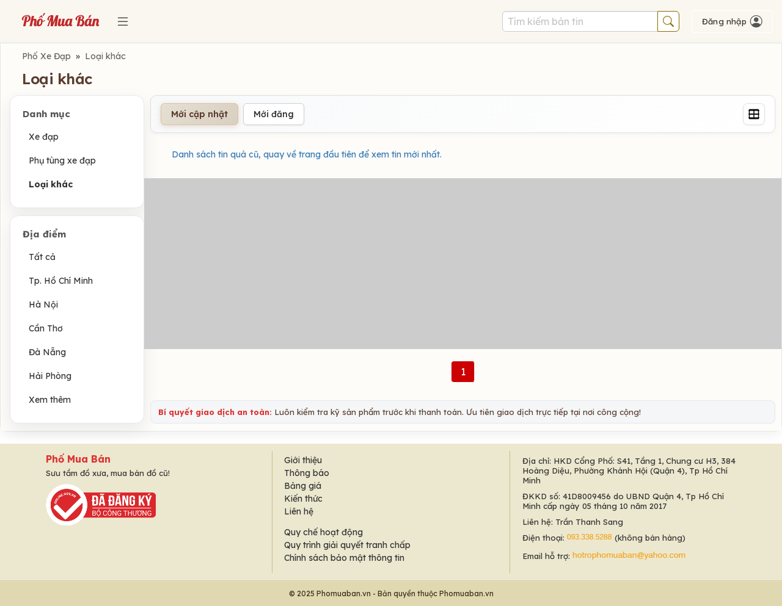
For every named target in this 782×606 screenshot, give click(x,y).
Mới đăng (274, 114)
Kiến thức (303, 498)
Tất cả (42, 256)
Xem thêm (50, 399)
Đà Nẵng (47, 352)
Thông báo (306, 472)
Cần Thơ (46, 328)
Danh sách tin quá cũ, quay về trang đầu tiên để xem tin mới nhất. (307, 154)
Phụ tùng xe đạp (62, 160)
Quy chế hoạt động (323, 532)
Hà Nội (43, 304)
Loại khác (105, 56)
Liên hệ (298, 511)
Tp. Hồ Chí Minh (61, 280)
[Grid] (753, 114)
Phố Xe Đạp (46, 56)
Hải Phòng (50, 375)
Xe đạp (44, 136)
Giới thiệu (303, 460)
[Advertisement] (462, 263)
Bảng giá (302, 485)
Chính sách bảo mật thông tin (344, 557)
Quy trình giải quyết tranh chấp (347, 544)
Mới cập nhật (199, 114)
